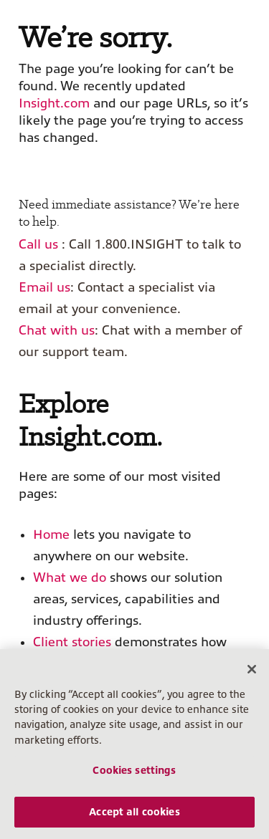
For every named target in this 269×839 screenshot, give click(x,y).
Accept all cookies (134, 812)
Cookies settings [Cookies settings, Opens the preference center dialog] (134, 770)
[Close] (252, 669)
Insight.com (54, 103)
